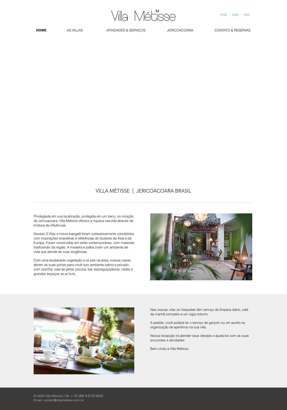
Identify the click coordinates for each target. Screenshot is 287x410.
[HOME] (41, 30)
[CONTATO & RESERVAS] (234, 30)
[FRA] (247, 15)
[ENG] (235, 15)
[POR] (224, 15)
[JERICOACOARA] (180, 30)
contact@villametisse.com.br (63, 400)
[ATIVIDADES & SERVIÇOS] (127, 30)
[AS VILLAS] (76, 30)
